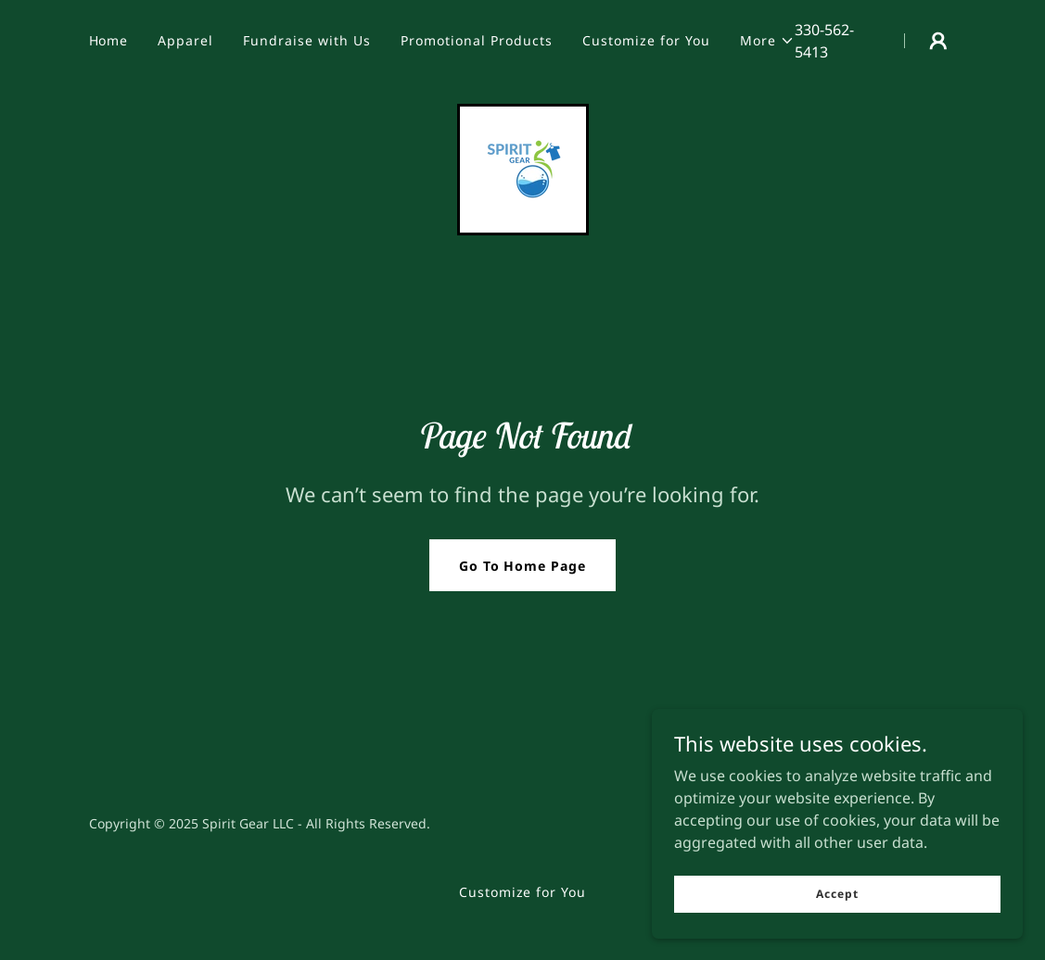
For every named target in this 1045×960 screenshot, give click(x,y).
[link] (523, 168)
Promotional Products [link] (477, 40)
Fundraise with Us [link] (307, 40)
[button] (767, 41)
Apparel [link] (185, 40)
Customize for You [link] (646, 40)
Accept (837, 932)
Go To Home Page (523, 566)
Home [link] (109, 40)
